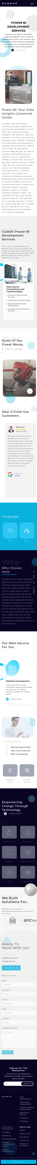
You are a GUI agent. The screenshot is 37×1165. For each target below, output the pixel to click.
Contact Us (24, 1140)
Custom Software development (27, 1108)
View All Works (12, 349)
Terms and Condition (24, 1145)
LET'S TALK (18, 50)
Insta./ (34, 577)
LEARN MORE (13, 706)
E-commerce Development (7, 1128)
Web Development (25, 1098)
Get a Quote (18, 1162)
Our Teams (24, 1137)
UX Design (24, 1118)
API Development (9, 1139)
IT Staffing (6, 1132)
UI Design (24, 1121)
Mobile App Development (25, 1103)
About (22, 1130)
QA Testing (6, 1136)
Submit (27, 1083)
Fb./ (34, 582)
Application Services (25, 1114)
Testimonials (25, 1134)
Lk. (34, 572)
